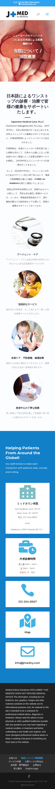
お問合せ (37, 765)
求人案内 (17, 768)
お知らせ (13, 758)
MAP (27, 523)
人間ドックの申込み (34, 761)
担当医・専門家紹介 (20, 765)
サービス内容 (15, 761)
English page (32, 768)
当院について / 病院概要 (32, 758)
